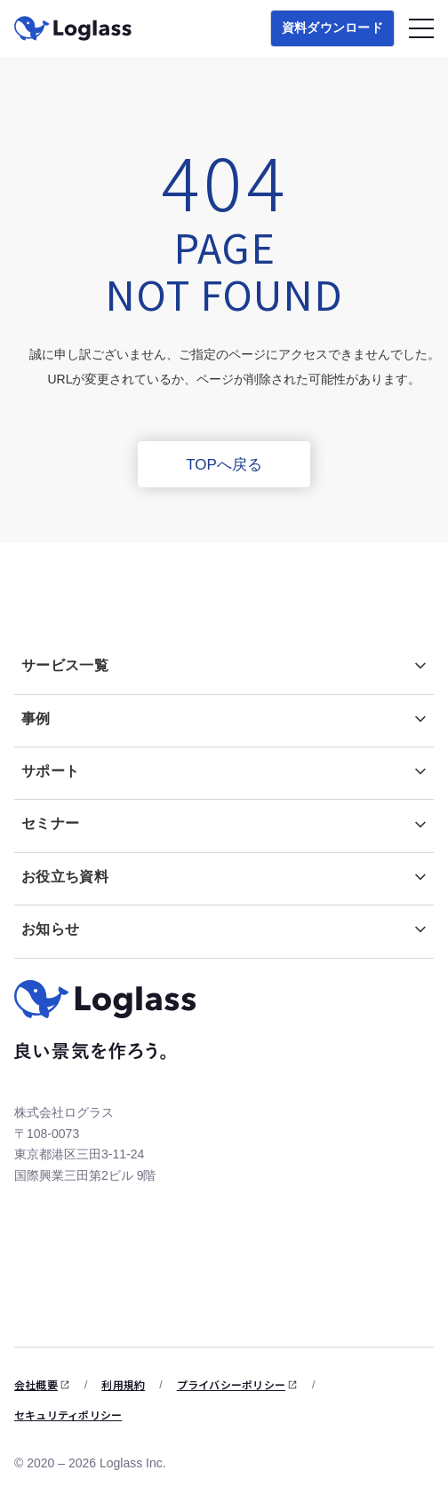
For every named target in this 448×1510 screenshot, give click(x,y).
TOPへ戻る (224, 464)
